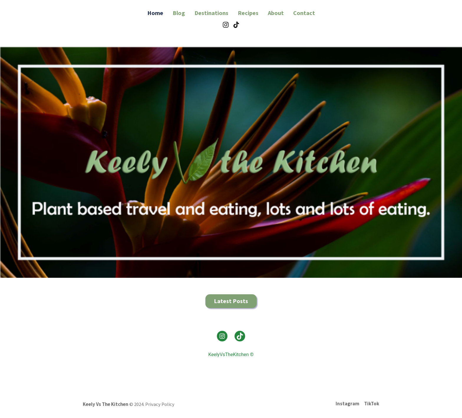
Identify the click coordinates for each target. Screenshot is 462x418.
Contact (304, 12)
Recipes (248, 12)
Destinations (211, 12)
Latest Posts (231, 301)
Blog (179, 12)
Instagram (347, 404)
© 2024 (136, 404)
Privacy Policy (159, 404)
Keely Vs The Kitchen (105, 404)
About (276, 12)
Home (155, 12)
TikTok (371, 404)
